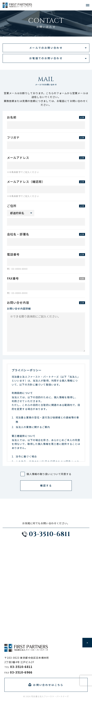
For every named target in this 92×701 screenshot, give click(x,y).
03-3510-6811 (21, 666)
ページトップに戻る (87, 642)
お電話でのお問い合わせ (46, 58)
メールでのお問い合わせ (46, 47)
